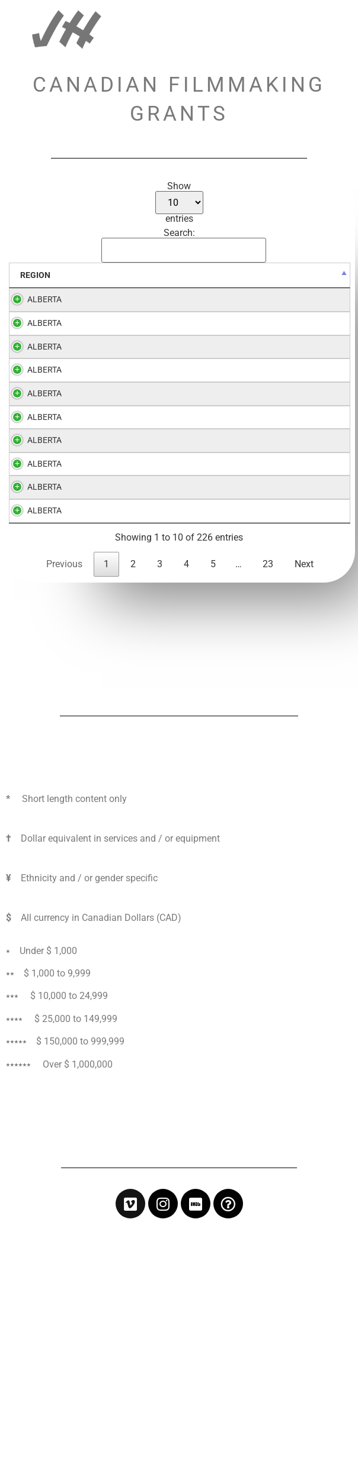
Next (304, 806)
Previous (64, 806)
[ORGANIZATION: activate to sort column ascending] (126, 276)
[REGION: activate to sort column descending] (45, 276)
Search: (181, 245)
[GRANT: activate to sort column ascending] (207, 276)
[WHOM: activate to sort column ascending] (319, 276)
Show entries (179, 203)
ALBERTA (44, 300)
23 (268, 806)
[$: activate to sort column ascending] (267, 276)
